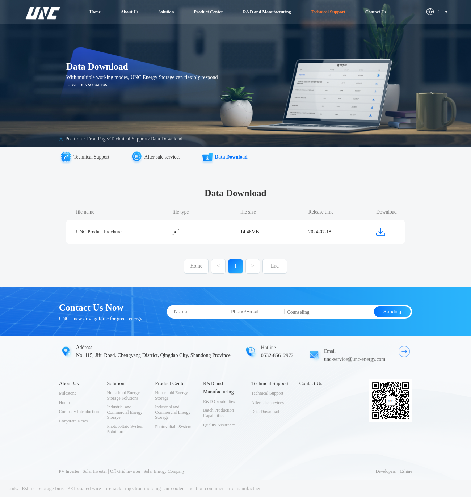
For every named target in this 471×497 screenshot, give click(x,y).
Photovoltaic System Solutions (125, 429)
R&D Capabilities (219, 401)
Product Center (170, 383)
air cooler (174, 488)
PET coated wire (84, 488)
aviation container (205, 488)
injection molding (143, 488)
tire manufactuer (244, 488)
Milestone (68, 393)
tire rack (113, 488)
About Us (69, 383)
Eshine (406, 471)
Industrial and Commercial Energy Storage (124, 412)
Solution (115, 383)
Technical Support (129, 139)
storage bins (51, 488)
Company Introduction (79, 411)
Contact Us (311, 383)
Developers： (388, 471)
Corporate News (73, 421)
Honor (64, 402)
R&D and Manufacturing (218, 387)
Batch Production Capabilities (218, 413)
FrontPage (97, 139)
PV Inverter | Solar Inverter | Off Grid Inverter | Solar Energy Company (122, 471)
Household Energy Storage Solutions (123, 395)
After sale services (267, 402)
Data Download (166, 139)
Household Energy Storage (171, 395)
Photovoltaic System (173, 426)
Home (196, 268)
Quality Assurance (219, 424)
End (275, 268)
